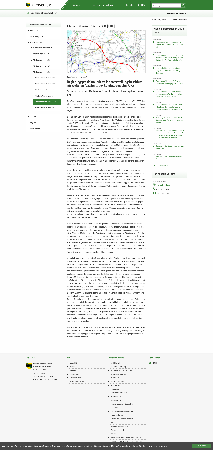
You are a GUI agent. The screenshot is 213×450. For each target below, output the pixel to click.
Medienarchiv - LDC (41, 60)
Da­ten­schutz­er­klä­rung (62, 446)
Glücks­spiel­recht (117, 400)
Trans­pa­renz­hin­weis (77, 382)
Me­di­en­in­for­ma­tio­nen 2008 (45, 102)
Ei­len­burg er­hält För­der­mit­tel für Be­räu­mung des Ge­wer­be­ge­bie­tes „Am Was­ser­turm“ (170, 119)
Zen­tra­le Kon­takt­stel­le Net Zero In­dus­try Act (126, 441)
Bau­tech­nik (115, 378)
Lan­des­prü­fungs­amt (118, 415)
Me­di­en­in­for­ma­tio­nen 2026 (44, 48)
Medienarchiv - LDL (41, 72)
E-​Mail (155, 363)
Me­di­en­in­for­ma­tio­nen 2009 (45, 96)
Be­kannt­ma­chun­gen (118, 382)
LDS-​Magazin (115, 363)
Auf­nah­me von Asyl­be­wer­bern (121, 370)
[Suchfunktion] (167, 5)
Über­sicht (73, 363)
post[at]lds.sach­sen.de (48, 379)
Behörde (33, 117)
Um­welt (113, 434)
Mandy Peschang (163, 185)
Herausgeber (32, 358)
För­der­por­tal (115, 389)
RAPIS (113, 423)
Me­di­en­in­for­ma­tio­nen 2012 (45, 78)
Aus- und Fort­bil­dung (118, 367)
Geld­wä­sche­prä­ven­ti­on (119, 393)
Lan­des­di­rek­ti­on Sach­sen (44, 13)
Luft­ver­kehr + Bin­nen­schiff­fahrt (122, 419)
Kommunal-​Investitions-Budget (122, 411)
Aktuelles (34, 31)
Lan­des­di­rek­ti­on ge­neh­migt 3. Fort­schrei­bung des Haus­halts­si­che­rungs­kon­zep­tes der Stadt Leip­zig (169, 107)
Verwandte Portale (116, 358)
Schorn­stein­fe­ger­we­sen (119, 426)
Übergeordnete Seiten (175, 13)
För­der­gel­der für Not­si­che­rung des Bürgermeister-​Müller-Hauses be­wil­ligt (170, 44)
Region (33, 123)
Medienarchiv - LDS (41, 54)
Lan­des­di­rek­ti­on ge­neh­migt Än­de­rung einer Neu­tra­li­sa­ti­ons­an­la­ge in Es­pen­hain (169, 70)
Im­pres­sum (74, 370)
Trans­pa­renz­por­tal (117, 430)
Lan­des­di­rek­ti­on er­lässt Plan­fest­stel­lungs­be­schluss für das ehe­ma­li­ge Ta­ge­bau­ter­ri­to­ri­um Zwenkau (170, 94)
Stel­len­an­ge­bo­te (37, 37)
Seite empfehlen (156, 358)
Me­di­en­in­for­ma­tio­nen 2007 (45, 108)
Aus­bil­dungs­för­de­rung (118, 374)
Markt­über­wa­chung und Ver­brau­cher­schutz (126, 437)
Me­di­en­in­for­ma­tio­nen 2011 (45, 84)
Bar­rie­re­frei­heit (75, 378)
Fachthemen (35, 129)
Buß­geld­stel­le (115, 385)
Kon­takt (72, 367)
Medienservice (36, 42)
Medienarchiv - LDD (41, 66)
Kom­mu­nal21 (115, 408)
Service (70, 358)
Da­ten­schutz (74, 374)
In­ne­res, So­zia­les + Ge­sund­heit (122, 404)
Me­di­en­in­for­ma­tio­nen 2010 (45, 90)
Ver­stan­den (202, 446)
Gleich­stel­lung (116, 396)
